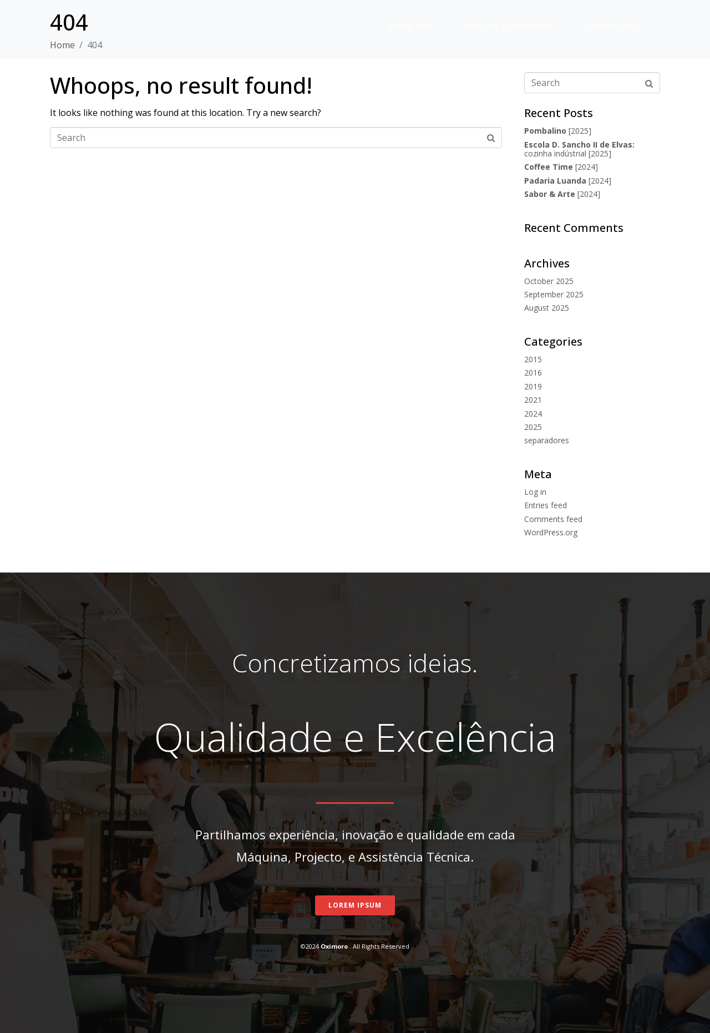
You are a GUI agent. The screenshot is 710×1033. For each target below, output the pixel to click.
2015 (533, 359)
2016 (533, 372)
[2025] (557, 130)
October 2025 (549, 281)
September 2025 (554, 294)
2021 (533, 399)
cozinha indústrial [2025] (579, 149)
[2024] (561, 166)
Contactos (612, 25)
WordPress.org (550, 532)
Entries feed (545, 505)
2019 (533, 386)
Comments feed (553, 519)
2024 (533, 413)
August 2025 (546, 307)
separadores (546, 440)
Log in (535, 492)
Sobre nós (411, 25)
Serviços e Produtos (508, 25)
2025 (533, 427)
